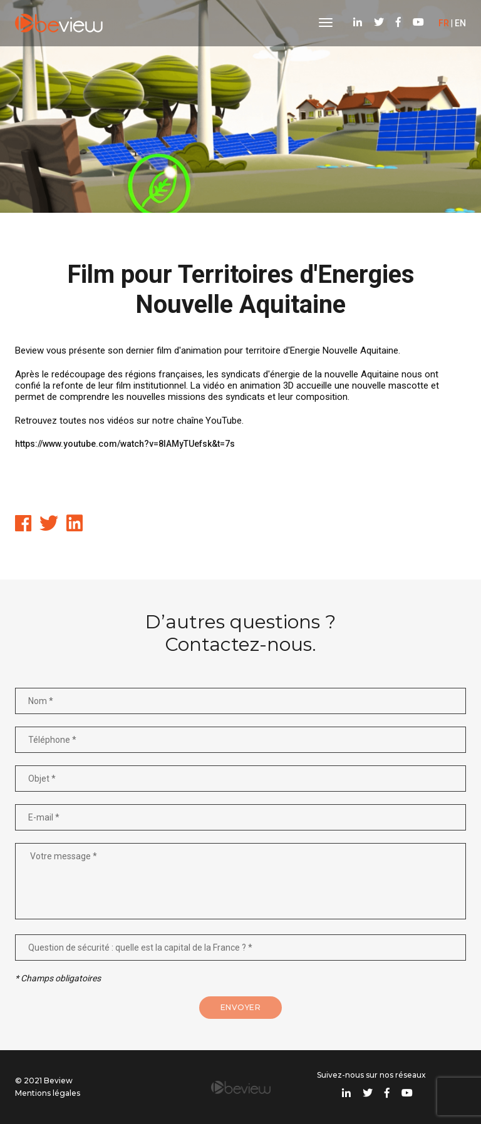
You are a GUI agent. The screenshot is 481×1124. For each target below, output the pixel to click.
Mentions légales (47, 1093)
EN (460, 23)
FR (443, 23)
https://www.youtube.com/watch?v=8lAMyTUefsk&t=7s (125, 444)
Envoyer (240, 1007)
